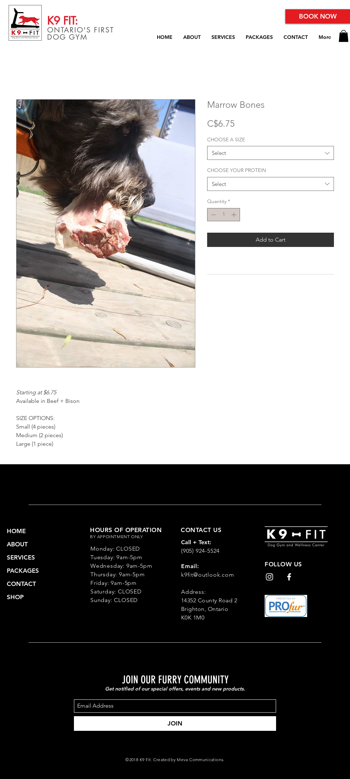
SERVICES (21, 557)
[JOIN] (175, 723)
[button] (344, 36)
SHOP (15, 597)
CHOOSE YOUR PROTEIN (236, 170)
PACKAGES (23, 570)
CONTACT (21, 583)
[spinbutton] (223, 214)
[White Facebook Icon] (289, 577)
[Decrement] (212, 214)
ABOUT (17, 544)
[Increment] (234, 214)
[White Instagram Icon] (269, 577)
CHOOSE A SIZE (226, 139)
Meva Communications (200, 759)
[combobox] (270, 153)
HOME (16, 531)
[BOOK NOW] (317, 16)
